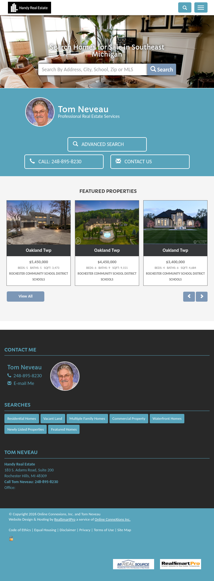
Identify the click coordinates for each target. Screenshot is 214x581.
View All (25, 296)
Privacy (84, 530)
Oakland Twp (38, 250)
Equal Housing (45, 530)
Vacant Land (52, 418)
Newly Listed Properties (25, 429)
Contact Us (134, 161)
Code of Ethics (20, 530)
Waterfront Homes (167, 418)
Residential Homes (21, 418)
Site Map (124, 530)
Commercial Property (128, 418)
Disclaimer (68, 530)
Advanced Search (98, 144)
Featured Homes (64, 429)
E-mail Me (24, 383)
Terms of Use (104, 530)
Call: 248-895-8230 (56, 161)
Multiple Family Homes (87, 418)
